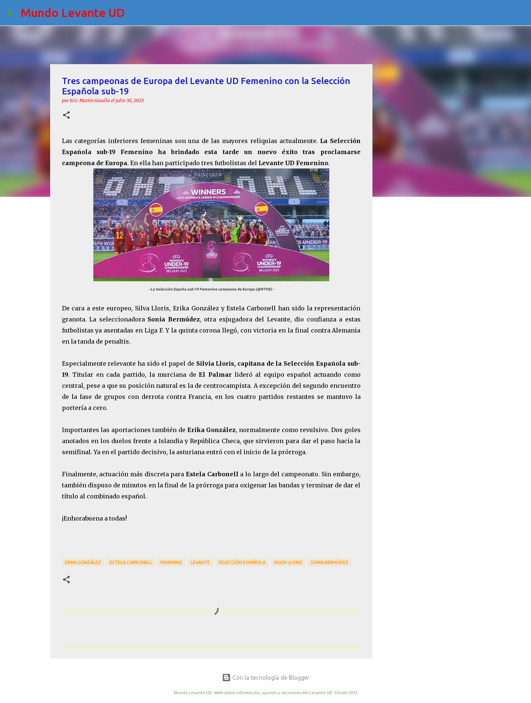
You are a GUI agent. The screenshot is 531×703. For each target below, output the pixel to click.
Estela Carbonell (131, 562)
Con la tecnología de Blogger (265, 677)
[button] (66, 116)
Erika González (83, 562)
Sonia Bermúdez (329, 562)
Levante (200, 562)
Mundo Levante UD (73, 12)
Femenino (171, 562)
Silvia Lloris (288, 562)
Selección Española (242, 562)
